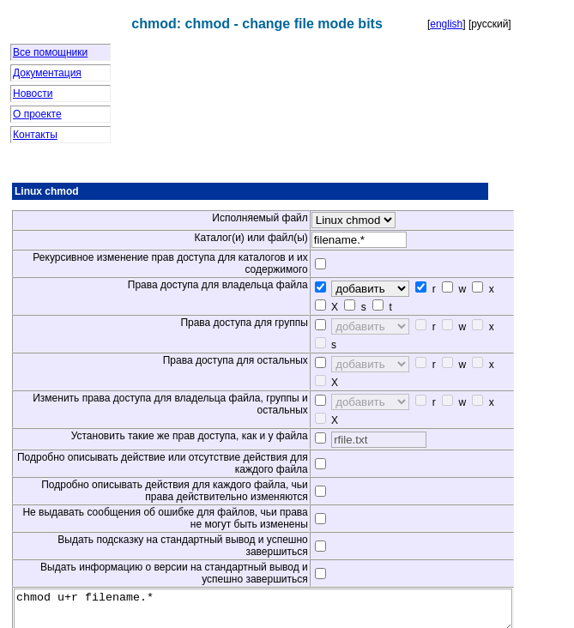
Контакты (35, 135)
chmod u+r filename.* (293, 557)
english (446, 24)
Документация (47, 73)
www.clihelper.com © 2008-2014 (286, 616)
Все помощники (50, 52)
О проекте (37, 114)
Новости (32, 94)
